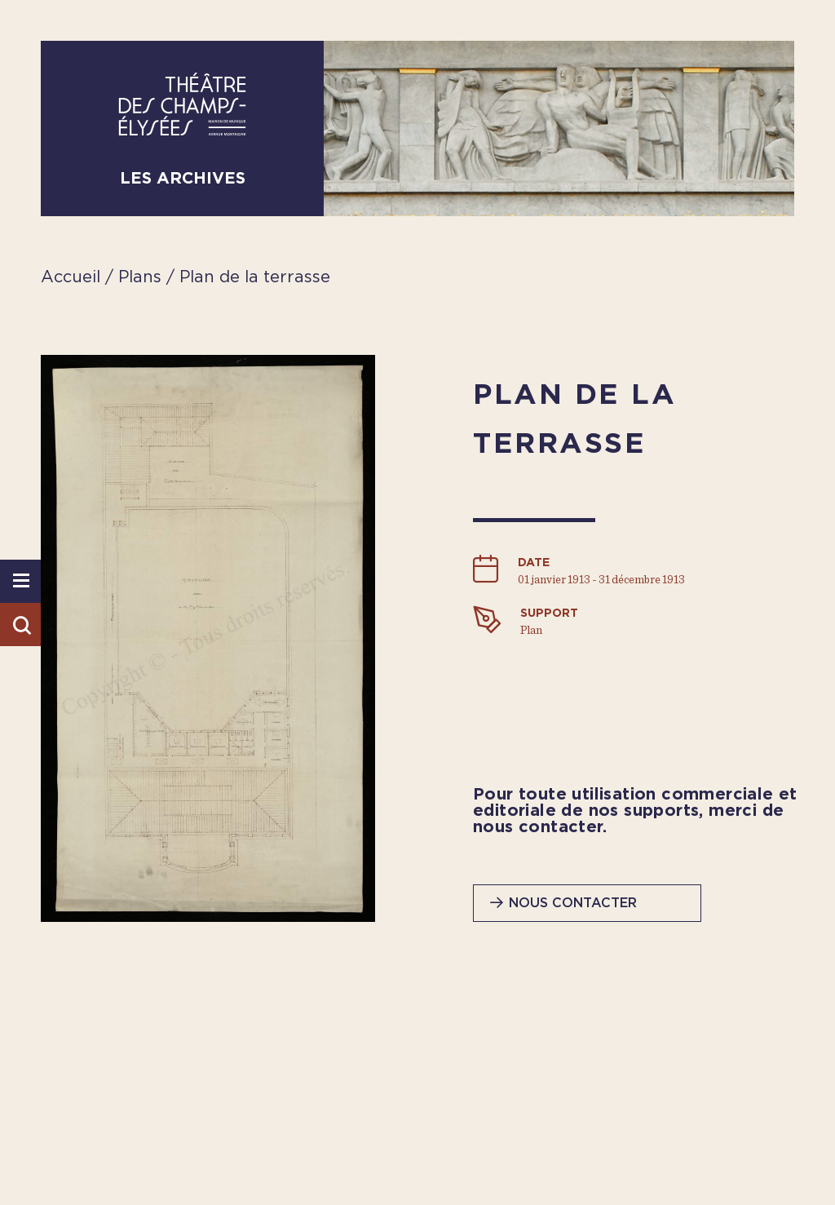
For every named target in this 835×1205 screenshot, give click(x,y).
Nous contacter (573, 903)
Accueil (70, 277)
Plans (142, 277)
